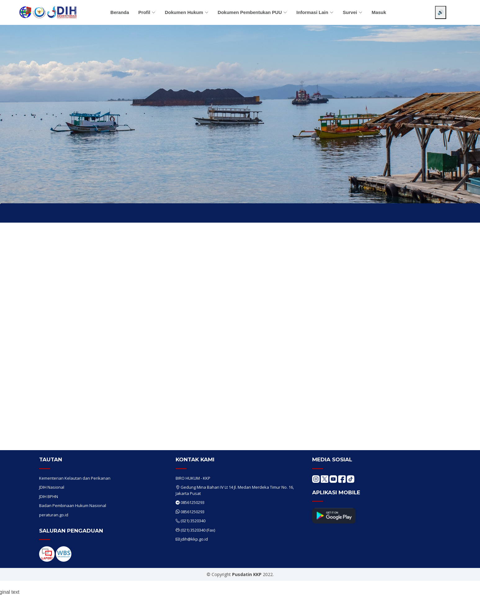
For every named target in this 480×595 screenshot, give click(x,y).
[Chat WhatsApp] (466, 585)
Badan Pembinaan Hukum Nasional (72, 505)
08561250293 (192, 502)
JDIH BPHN (48, 496)
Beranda (119, 12)
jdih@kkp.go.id (194, 539)
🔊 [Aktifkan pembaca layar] (440, 12)
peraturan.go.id (53, 515)
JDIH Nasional (51, 487)
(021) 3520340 (193, 521)
